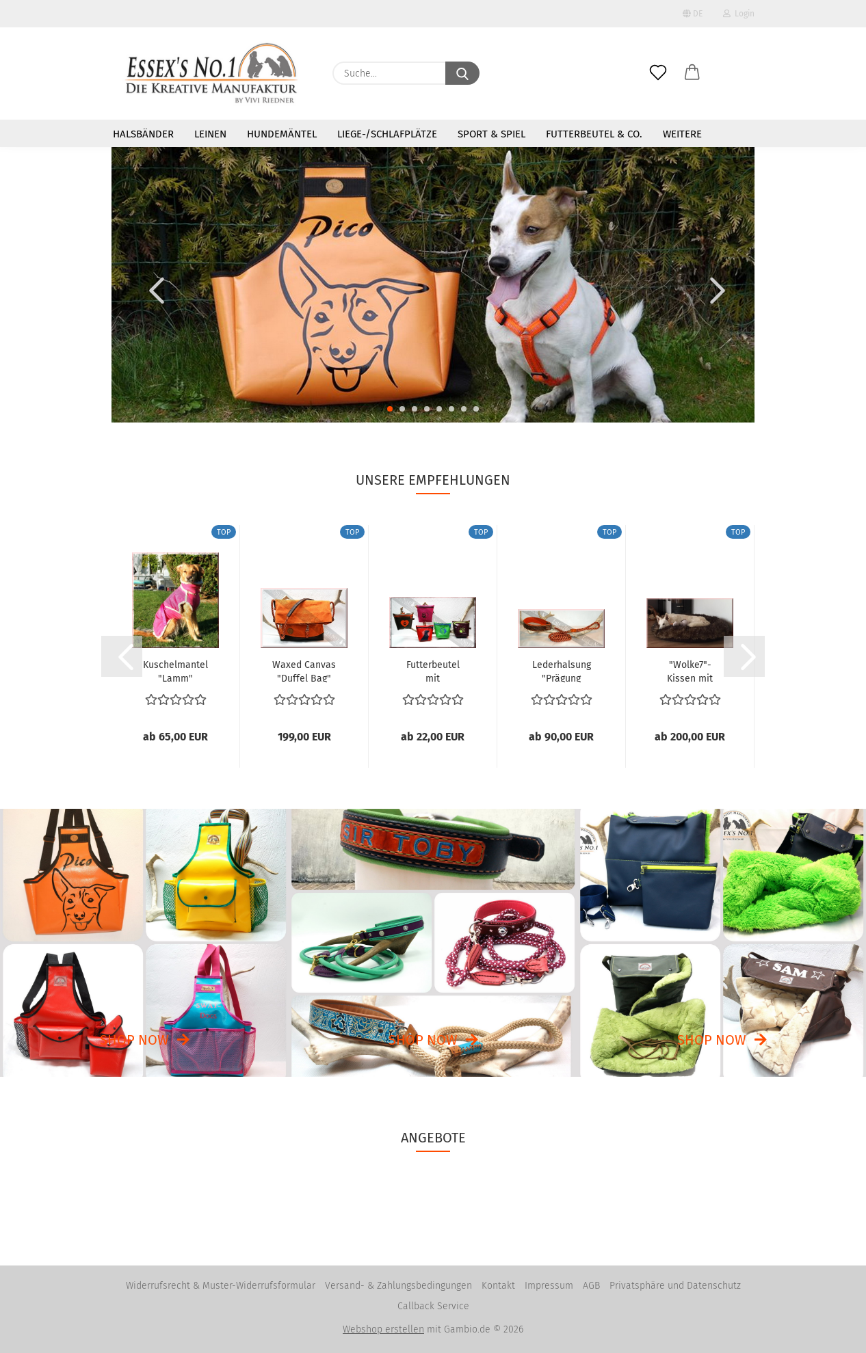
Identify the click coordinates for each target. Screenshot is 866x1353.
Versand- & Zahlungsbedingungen (398, 1285)
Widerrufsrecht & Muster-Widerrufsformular (220, 1285)
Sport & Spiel (491, 134)
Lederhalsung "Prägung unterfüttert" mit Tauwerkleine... (561, 670)
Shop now (134, 1040)
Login (739, 13)
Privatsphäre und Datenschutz (675, 1285)
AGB (591, 1285)
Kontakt (498, 1285)
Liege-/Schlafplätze (387, 134)
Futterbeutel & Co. (594, 134)
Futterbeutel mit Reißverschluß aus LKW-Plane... (433, 670)
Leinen (210, 134)
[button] (692, 61)
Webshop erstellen (383, 1329)
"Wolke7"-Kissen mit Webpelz (690, 670)
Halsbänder (143, 134)
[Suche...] (462, 73)
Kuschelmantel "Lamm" (175, 670)
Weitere (682, 134)
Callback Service (433, 1306)
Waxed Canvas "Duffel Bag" (304, 670)
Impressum (549, 1285)
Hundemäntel (282, 134)
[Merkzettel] (658, 61)
